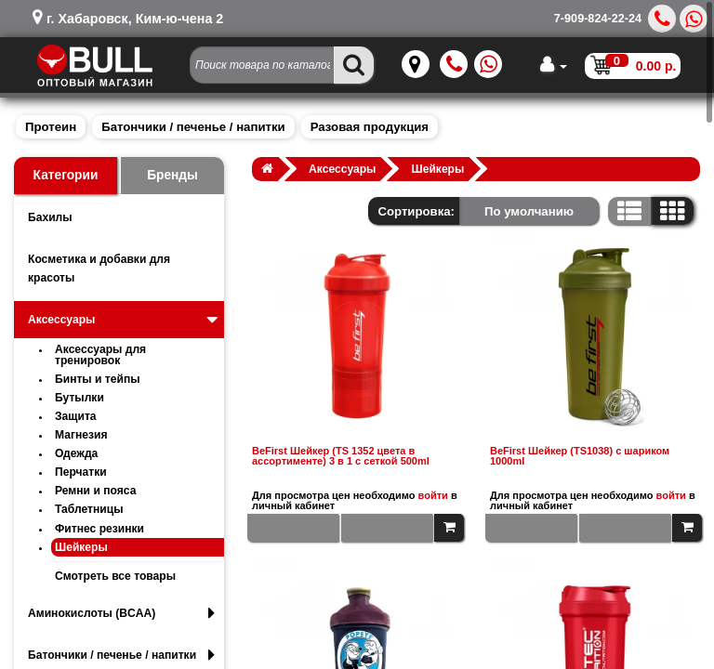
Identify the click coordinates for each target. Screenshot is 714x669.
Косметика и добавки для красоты (99, 268)
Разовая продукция (370, 127)
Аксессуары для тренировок (100, 355)
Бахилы (50, 217)
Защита (76, 416)
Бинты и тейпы (97, 379)
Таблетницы (89, 509)
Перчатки (81, 472)
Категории (66, 175)
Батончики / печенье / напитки (192, 127)
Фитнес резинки (99, 528)
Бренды (172, 175)
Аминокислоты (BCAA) (121, 613)
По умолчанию (529, 211)
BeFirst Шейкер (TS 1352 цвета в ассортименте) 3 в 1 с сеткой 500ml (341, 456)
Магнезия (81, 434)
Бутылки (79, 397)
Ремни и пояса (95, 490)
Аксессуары (124, 319)
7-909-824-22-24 (597, 18)
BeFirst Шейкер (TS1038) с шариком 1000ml (579, 456)
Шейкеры (81, 547)
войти (433, 495)
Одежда (76, 453)
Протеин (50, 127)
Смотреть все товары (115, 576)
